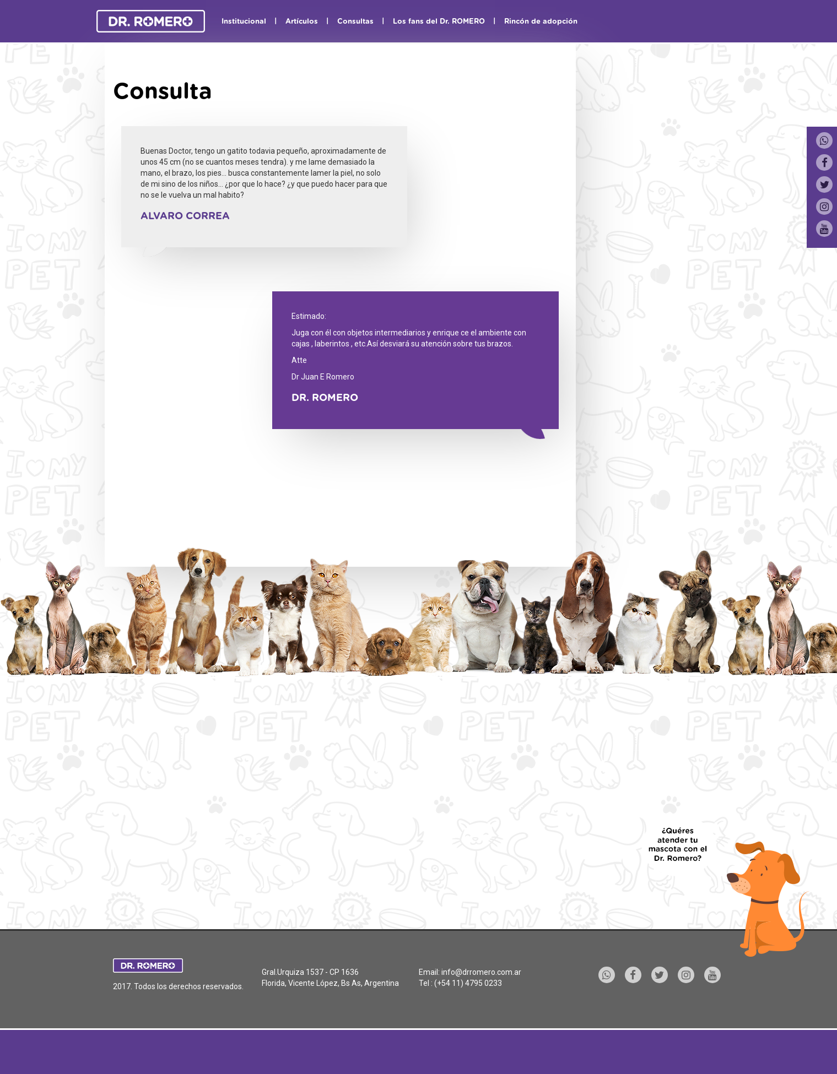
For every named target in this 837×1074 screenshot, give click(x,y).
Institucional (244, 21)
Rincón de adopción (540, 21)
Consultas (355, 21)
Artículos (301, 21)
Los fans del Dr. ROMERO (439, 21)
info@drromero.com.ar (481, 972)
